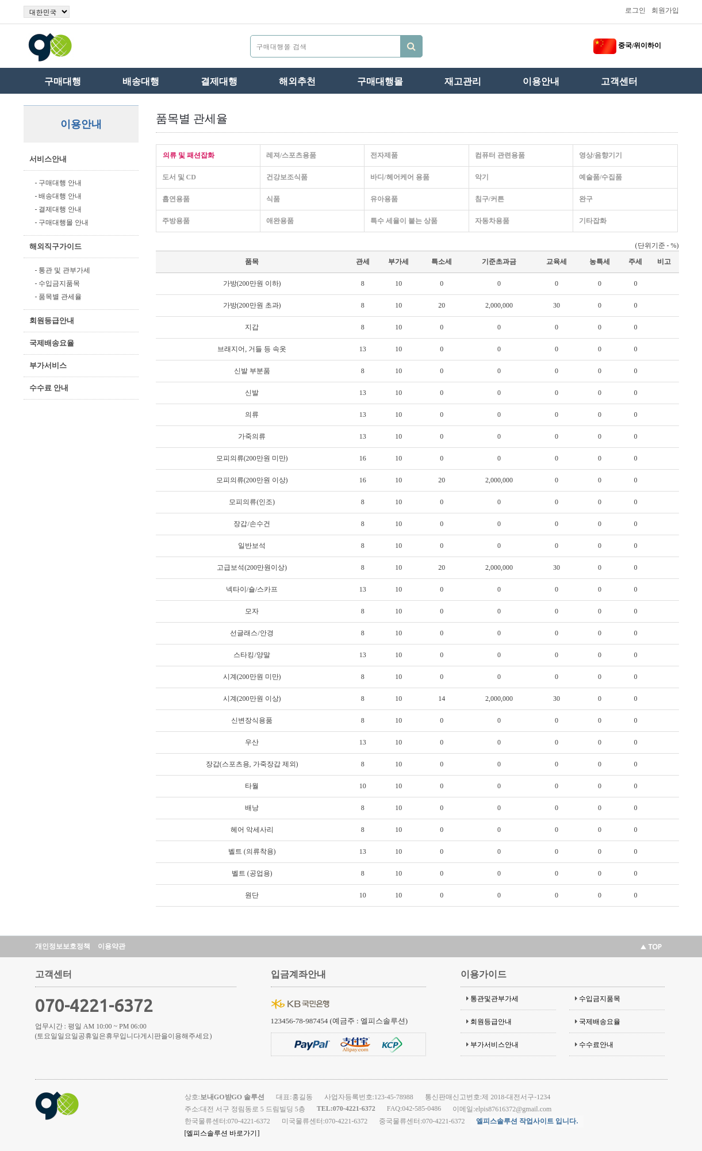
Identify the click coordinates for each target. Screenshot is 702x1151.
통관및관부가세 (494, 999)
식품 (273, 199)
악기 (482, 177)
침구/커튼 (489, 199)
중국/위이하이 (627, 45)
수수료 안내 (48, 387)
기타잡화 (593, 221)
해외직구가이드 (55, 246)
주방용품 (176, 221)
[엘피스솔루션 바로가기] (222, 1133)
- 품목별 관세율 (58, 297)
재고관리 (462, 81)
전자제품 (384, 155)
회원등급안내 (51, 320)
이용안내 (541, 81)
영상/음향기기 (600, 155)
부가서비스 (48, 365)
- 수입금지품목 (57, 283)
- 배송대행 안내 (58, 196)
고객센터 (619, 81)
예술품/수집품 (600, 177)
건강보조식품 (287, 177)
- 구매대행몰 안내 (62, 222)
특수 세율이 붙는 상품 (404, 221)
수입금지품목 (599, 999)
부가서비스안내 (494, 1045)
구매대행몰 (380, 81)
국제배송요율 (51, 343)
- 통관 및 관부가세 (63, 270)
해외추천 (297, 81)
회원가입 (665, 10)
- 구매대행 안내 (58, 183)
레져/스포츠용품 (291, 155)
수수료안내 (596, 1045)
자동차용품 (492, 221)
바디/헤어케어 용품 (399, 177)
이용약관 (111, 946)
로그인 (635, 10)
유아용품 (384, 199)
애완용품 (280, 221)
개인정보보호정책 (62, 946)
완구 (586, 199)
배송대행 (140, 81)
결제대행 (219, 81)
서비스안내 (48, 159)
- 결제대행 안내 (58, 209)
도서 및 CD (179, 177)
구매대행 (62, 81)
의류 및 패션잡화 (188, 155)
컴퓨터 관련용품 (500, 155)
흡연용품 (176, 199)
